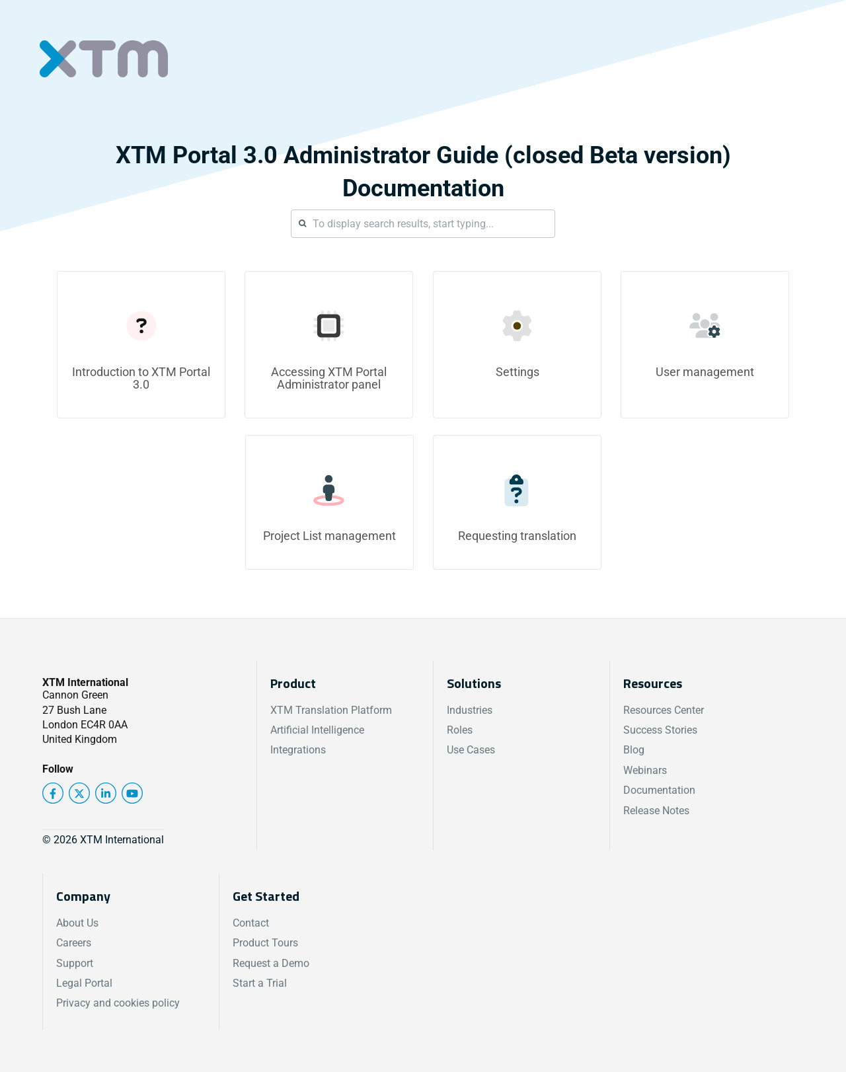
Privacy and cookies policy (118, 1003)
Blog (633, 750)
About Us (77, 923)
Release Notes (656, 810)
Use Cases (471, 750)
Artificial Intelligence (317, 730)
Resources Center (663, 710)
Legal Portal (84, 983)
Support (74, 963)
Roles (460, 730)
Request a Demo (271, 963)
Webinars (645, 770)
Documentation (659, 790)
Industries (469, 710)
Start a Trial (260, 983)
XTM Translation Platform (331, 710)
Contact (251, 923)
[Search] (423, 224)
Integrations (298, 750)
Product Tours (265, 943)
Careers (73, 943)
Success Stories (660, 730)
